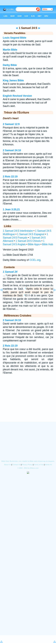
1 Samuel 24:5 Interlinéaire (18, 230)
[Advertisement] (28, 404)
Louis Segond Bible (14, 37)
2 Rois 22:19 (10, 176)
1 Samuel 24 (10, 271)
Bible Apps (34, 244)
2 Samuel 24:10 (12, 150)
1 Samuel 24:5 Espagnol (30, 234)
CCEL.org (34, 260)
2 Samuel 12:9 (11, 124)
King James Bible (13, 80)
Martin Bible (10, 49)
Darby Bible (10, 65)
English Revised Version (17, 95)
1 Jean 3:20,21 (11, 209)
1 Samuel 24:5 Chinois (28, 240)
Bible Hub (47, 244)
